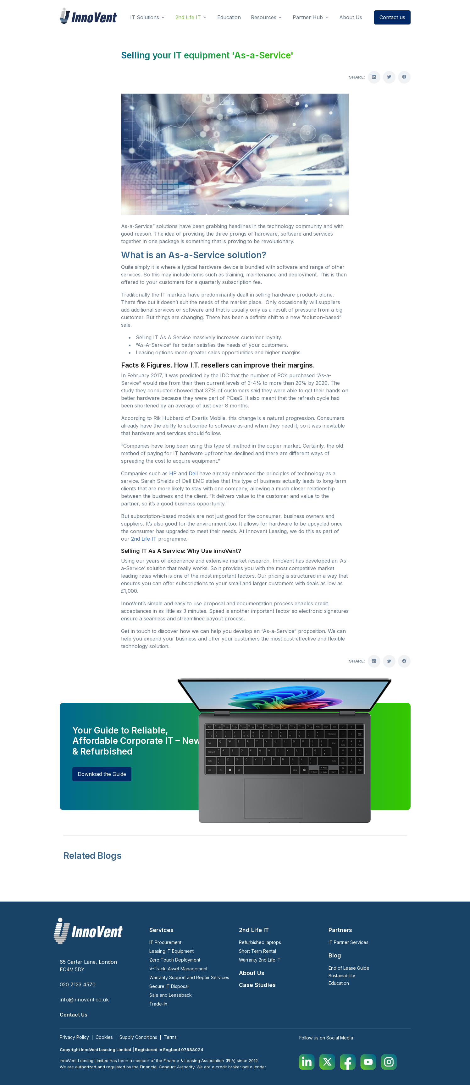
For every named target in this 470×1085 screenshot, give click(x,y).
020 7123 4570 (78, 984)
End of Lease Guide (349, 968)
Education (339, 983)
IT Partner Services (348, 942)
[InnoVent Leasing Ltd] (88, 16)
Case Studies (257, 985)
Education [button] (229, 17)
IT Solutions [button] (144, 17)
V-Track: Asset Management (178, 968)
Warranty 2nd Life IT (260, 959)
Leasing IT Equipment (171, 951)
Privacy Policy (74, 1037)
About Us (251, 973)
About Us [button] (350, 17)
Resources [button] (263, 17)
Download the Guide (102, 774)
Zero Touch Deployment (174, 959)
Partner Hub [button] (308, 17)
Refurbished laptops (260, 942)
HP (173, 473)
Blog (335, 955)
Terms (170, 1037)
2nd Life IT (144, 539)
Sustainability (342, 975)
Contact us (392, 17)
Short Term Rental (257, 951)
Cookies (104, 1037)
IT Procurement (165, 942)
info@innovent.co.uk (84, 999)
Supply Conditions (138, 1037)
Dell (193, 473)
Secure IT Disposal (169, 986)
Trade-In (158, 1003)
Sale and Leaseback (170, 995)
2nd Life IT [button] (188, 17)
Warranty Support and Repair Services (189, 977)
